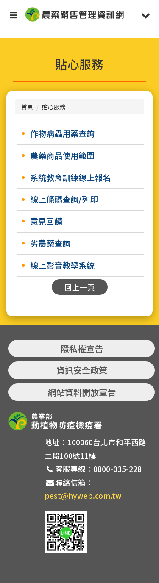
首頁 (27, 107)
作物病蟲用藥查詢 (62, 133)
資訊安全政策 (81, 370)
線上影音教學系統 (62, 265)
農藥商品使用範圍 (62, 155)
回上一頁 (79, 287)
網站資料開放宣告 (82, 392)
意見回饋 (46, 221)
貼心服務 (54, 107)
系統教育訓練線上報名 (70, 177)
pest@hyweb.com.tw (83, 495)
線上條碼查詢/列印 (64, 199)
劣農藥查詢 (50, 243)
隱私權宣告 (82, 348)
